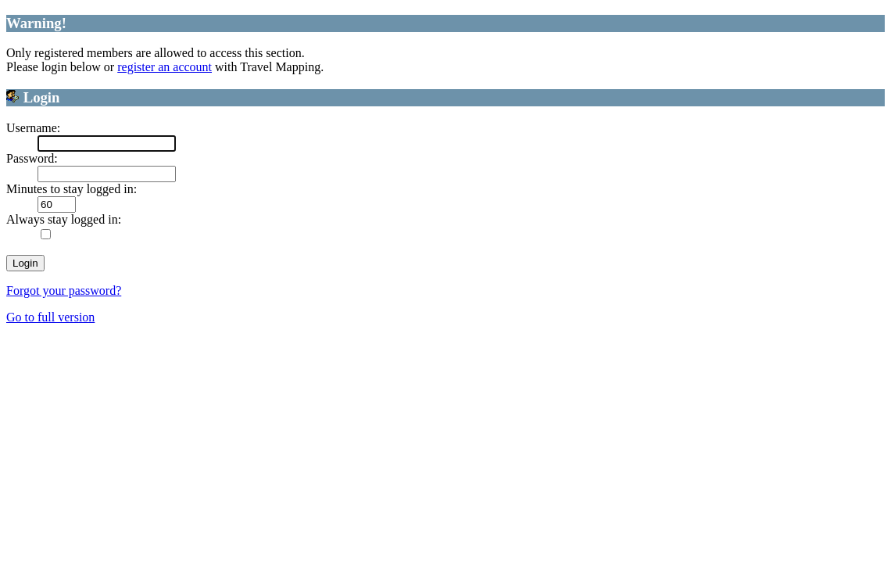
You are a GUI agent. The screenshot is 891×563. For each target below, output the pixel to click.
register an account (164, 67)
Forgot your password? (63, 290)
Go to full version (50, 317)
